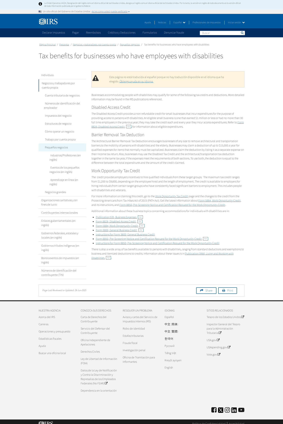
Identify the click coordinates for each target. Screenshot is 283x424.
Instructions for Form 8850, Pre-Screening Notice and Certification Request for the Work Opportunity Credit (157, 243)
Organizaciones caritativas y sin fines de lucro (59, 198)
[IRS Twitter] (220, 407)
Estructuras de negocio (57, 124)
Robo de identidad (134, 324)
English (169, 363)
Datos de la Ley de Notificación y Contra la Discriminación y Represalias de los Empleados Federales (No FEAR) (99, 372)
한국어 (169, 334)
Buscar (242, 32)
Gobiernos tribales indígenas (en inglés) (60, 243)
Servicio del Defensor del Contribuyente (95, 326)
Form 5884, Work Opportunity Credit (219, 201)
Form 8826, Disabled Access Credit (119, 222)
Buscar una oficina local (52, 349)
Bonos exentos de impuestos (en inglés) (60, 256)
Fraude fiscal (130, 339)
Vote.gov (213, 350)
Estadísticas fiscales (50, 334)
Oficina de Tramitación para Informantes (139, 355)
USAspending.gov (218, 343)
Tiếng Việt (170, 349)
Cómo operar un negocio (58, 132)
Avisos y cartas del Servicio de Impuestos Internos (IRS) (140, 315)
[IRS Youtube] (241, 405)
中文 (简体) (171, 320)
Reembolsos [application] (93, 33)
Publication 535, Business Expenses (119, 217)
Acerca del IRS (47, 313)
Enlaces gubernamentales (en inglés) (58, 219)
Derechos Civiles (90, 347)
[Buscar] (222, 33)
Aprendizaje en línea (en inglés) (67, 180)
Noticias (162, 22)
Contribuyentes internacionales (59, 208)
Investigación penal (134, 346)
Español (179, 22)
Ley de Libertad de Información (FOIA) (99, 357)
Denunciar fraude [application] (174, 33)
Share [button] (208, 286)
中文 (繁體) (171, 327)
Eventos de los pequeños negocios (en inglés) (64, 170)
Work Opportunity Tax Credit (171, 196)
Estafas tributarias (133, 332)
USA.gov (213, 336)
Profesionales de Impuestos (207, 22)
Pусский (170, 342)
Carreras (43, 320)
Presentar (64, 45)
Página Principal (47, 45)
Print (230, 286)
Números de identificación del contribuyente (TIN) (59, 268)
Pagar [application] (75, 33)
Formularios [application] (150, 33)
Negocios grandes (54, 188)
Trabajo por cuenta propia (59, 140)
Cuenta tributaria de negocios (61, 96)
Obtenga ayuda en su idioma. (136, 81)
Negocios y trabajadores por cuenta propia (94, 45)
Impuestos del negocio (57, 116)
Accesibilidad (236, 419)
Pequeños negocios (130, 45)
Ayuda (148, 22)
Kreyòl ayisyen (173, 356)
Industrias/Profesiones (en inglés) (64, 157)
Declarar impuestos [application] (53, 33)
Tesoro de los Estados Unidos (225, 313)
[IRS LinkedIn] (234, 407)
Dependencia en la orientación (99, 386)
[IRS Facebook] (214, 405)
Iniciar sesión (236, 22)
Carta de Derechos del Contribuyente (93, 315)
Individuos (47, 75)
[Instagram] (227, 405)
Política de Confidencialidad (209, 419)
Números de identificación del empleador (61, 105)
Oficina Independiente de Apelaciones (95, 338)
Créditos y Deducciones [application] (121, 33)
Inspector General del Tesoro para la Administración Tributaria (223, 324)
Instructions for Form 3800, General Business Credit (125, 235)
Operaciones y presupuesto (54, 327)
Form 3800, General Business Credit (119, 230)
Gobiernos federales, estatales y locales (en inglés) (59, 231)
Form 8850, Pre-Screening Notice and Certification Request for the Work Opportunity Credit (172, 205)
